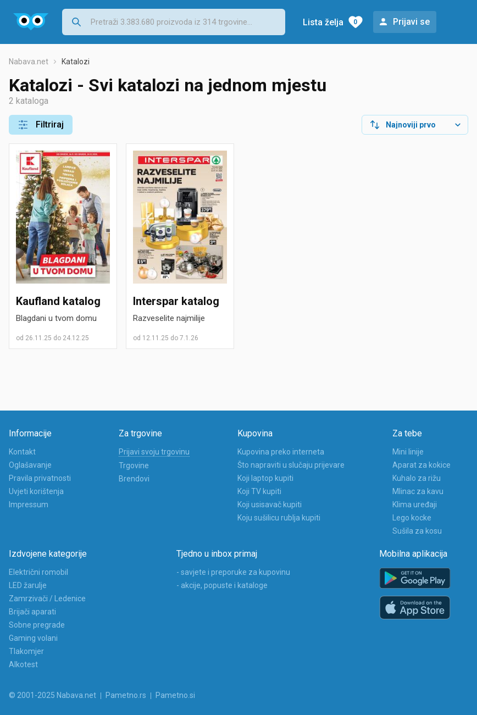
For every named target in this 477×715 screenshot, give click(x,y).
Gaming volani (33, 638)
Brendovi (134, 478)
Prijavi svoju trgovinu (154, 451)
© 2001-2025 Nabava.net (52, 695)
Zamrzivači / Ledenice (47, 598)
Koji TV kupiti (259, 491)
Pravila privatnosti (40, 478)
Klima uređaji (414, 504)
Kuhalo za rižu (416, 478)
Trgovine (134, 465)
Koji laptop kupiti (265, 478)
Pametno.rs (126, 695)
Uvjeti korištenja (36, 491)
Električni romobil (38, 572)
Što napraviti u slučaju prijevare (291, 465)
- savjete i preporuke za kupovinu (233, 572)
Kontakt (22, 451)
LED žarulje (28, 585)
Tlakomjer (26, 651)
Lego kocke (411, 517)
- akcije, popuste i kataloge (222, 585)
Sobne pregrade (37, 624)
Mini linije (408, 451)
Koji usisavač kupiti (269, 504)
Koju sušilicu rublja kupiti (278, 517)
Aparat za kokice (421, 465)
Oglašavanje (30, 465)
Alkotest (23, 664)
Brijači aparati (32, 611)
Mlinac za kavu (417, 491)
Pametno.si (175, 695)
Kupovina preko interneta (280, 451)
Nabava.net (28, 61)
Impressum (28, 504)
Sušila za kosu (417, 530)
